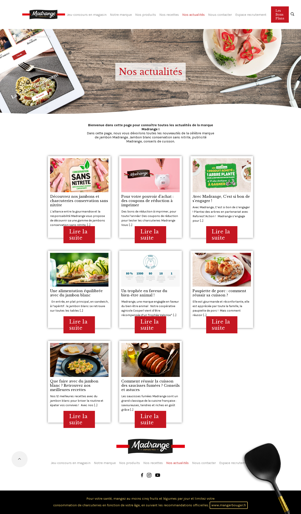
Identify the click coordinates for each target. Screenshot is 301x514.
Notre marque (121, 15)
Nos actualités (193, 15)
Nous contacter (220, 15)
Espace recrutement (250, 15)
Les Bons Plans (280, 14)
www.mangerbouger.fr (228, 505)
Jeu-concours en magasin (87, 15)
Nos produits (145, 15)
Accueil (20, 36)
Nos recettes (169, 15)
